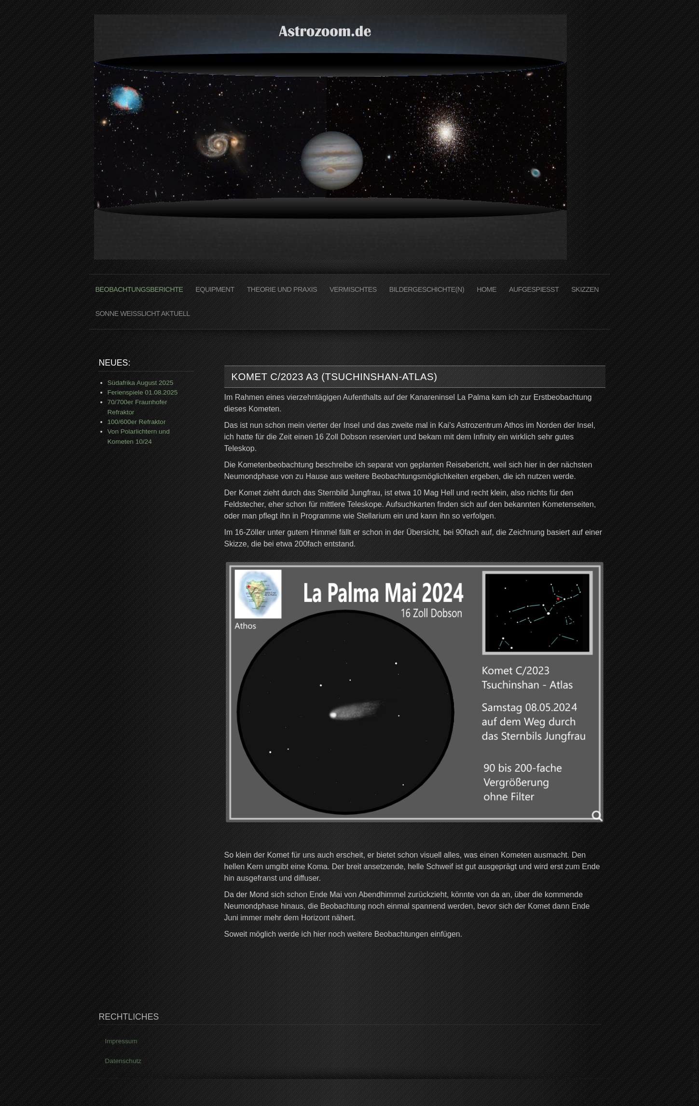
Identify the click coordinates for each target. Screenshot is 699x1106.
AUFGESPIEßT (534, 289)
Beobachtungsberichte (139, 289)
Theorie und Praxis (282, 289)
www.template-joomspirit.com (695, 1069)
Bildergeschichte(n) (426, 289)
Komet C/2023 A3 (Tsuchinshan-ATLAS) (335, 376)
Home (486, 289)
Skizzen (585, 289)
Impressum (121, 1042)
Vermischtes (353, 289)
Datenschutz (123, 1061)
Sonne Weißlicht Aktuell (143, 313)
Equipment (214, 289)
